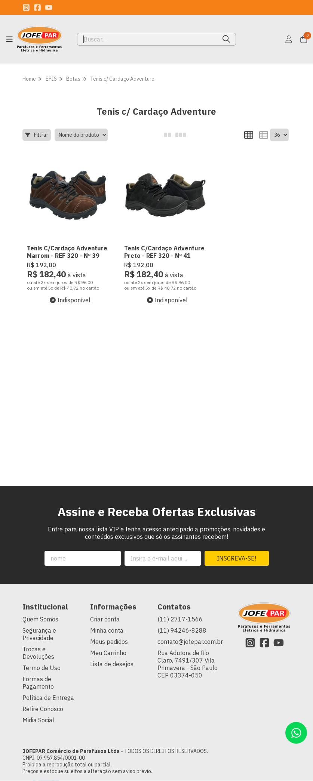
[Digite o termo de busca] (147, 39)
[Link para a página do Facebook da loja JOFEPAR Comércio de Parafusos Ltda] (37, 7)
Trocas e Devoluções (38, 644)
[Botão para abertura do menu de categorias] (9, 39)
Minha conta (106, 622)
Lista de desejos (112, 656)
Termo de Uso (41, 659)
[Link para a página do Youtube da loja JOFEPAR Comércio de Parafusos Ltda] (48, 7)
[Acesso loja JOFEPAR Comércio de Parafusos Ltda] (288, 39)
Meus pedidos (109, 633)
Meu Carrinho (108, 644)
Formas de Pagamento (38, 674)
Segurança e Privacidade (39, 625)
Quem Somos (40, 611)
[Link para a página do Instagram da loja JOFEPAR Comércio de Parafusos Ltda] (26, 7)
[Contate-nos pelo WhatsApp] (296, 733)
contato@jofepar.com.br (190, 633)
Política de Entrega (48, 689)
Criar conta (105, 611)
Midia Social (38, 712)
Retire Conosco (42, 700)
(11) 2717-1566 (180, 611)
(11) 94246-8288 (181, 622)
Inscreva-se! (236, 550)
